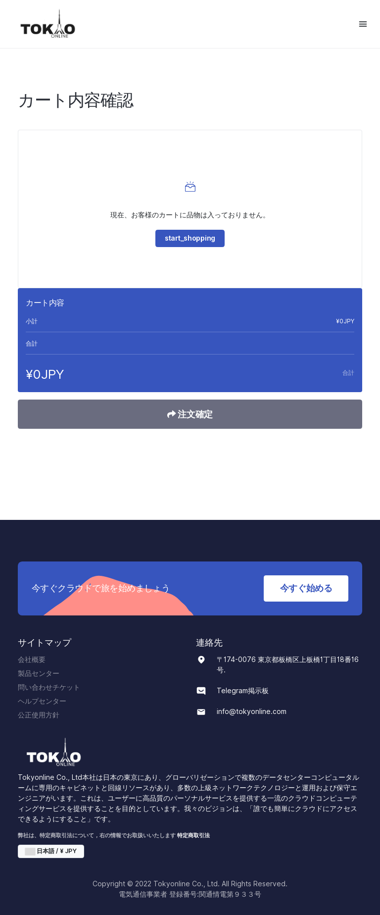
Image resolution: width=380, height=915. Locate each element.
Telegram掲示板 (243, 691)
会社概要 (32, 659)
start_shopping (190, 238)
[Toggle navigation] (363, 24)
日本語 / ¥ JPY (51, 851)
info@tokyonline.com (251, 711)
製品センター (38, 673)
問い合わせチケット (49, 687)
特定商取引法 (193, 835)
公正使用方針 (38, 715)
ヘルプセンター (42, 701)
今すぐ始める (306, 588)
